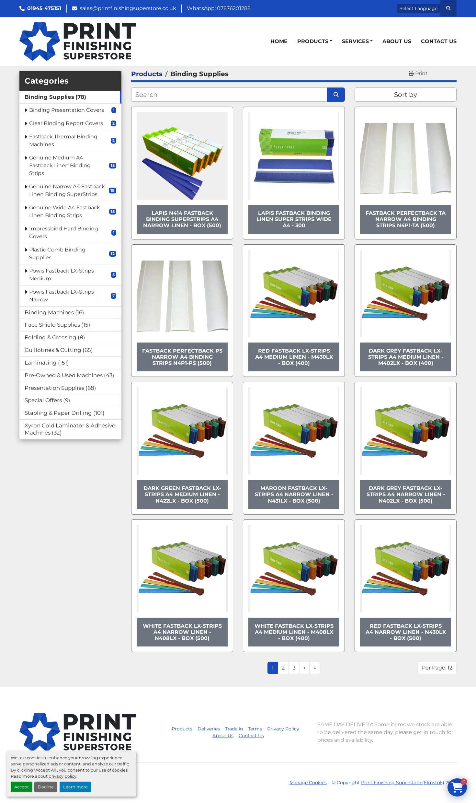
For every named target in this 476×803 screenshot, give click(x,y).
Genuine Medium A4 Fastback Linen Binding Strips (60, 165)
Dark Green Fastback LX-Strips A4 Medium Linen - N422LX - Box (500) (182, 494)
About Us (396, 41)
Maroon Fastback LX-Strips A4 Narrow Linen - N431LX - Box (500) (294, 494)
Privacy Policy (283, 729)
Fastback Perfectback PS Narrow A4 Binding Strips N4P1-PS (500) (182, 357)
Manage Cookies (308, 783)
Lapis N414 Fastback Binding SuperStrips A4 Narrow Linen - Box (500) (182, 219)
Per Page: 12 (437, 668)
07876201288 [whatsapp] (234, 8)
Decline (46, 787)
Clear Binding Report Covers (66, 123)
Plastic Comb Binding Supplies (57, 254)
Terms (255, 729)
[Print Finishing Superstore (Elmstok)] (77, 732)
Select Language (418, 8)
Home (279, 41)
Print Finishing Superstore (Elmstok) (402, 783)
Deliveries (209, 729)
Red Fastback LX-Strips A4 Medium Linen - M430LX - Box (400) (294, 357)
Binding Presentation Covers (66, 110)
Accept (21, 787)
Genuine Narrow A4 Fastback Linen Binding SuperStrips (67, 190)
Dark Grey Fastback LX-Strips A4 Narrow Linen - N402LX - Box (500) (406, 494)
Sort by (405, 95)
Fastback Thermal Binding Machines (63, 140)
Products (312, 41)
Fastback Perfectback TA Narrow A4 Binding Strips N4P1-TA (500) (406, 219)
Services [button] (355, 41)
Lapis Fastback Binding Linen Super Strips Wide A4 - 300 (294, 219)
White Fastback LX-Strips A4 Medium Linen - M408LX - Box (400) (294, 632)
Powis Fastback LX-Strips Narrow (61, 296)
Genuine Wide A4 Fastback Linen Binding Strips (64, 211)
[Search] (229, 94)
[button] (314, 41)
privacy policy (62, 776)
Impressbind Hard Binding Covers (63, 232)
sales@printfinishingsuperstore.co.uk (128, 8)
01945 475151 (44, 8)
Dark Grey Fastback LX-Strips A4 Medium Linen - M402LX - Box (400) (405, 357)
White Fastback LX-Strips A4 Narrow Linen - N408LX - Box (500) (182, 632)
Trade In (234, 729)
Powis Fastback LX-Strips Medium (61, 275)
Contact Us (439, 41)
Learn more (75, 787)
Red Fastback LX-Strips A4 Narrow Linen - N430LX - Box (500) (406, 632)
